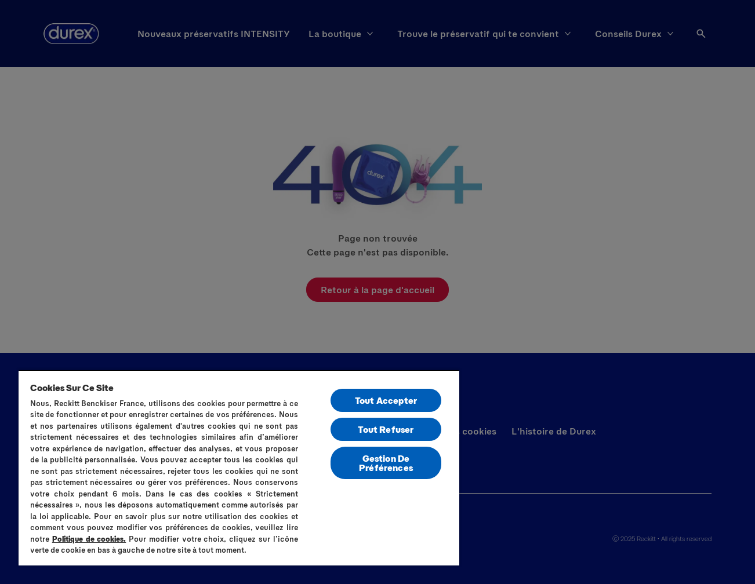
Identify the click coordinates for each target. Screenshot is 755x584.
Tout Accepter (386, 400)
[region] (239, 467)
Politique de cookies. (89, 538)
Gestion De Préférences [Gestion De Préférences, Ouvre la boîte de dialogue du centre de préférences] (386, 462)
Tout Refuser (385, 429)
